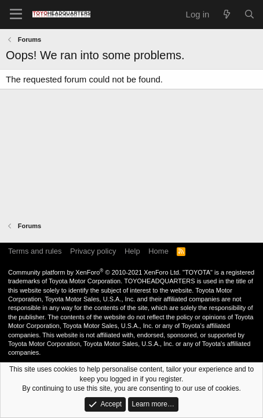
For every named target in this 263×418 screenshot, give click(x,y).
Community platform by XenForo (94, 272)
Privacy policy (93, 251)
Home (158, 251)
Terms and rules (34, 251)
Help (132, 251)
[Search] (249, 14)
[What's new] (226, 14)
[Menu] (16, 14)
